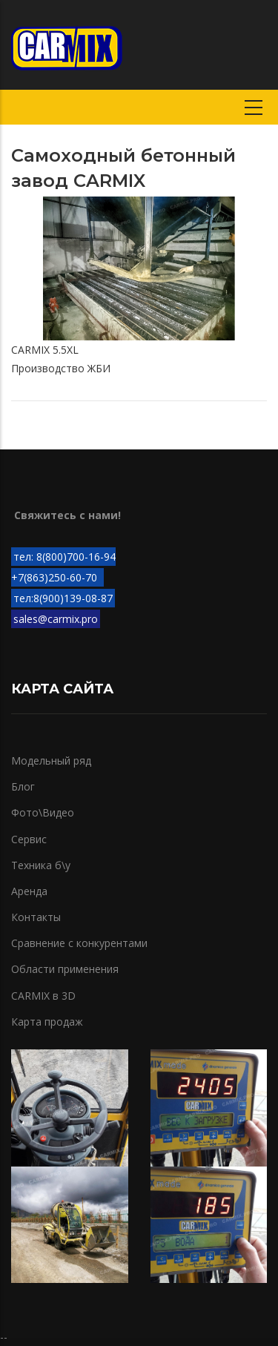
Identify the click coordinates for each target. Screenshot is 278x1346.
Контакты (36, 917)
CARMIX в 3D (43, 996)
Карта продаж (47, 1022)
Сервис (29, 839)
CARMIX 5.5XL (45, 350)
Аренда (29, 891)
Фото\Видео (42, 812)
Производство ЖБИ (60, 368)
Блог (23, 786)
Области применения (65, 969)
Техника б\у (40, 865)
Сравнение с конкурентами (79, 943)
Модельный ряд (51, 760)
